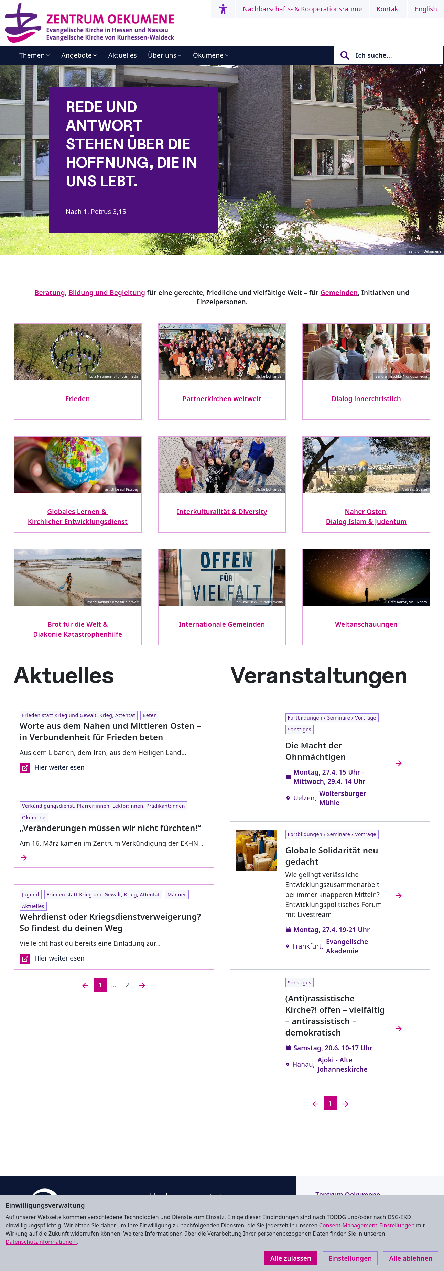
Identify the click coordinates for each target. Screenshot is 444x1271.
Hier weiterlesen (52, 768)
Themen (32, 55)
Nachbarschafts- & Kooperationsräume (302, 8)
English (426, 8)
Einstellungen (350, 1258)
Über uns (162, 55)
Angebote (76, 55)
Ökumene (208, 55)
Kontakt (389, 8)
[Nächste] (142, 985)
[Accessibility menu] (223, 9)
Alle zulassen (290, 1258)
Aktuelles (122, 55)
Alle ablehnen (411, 1258)
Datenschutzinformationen (41, 1242)
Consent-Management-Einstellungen (367, 1225)
